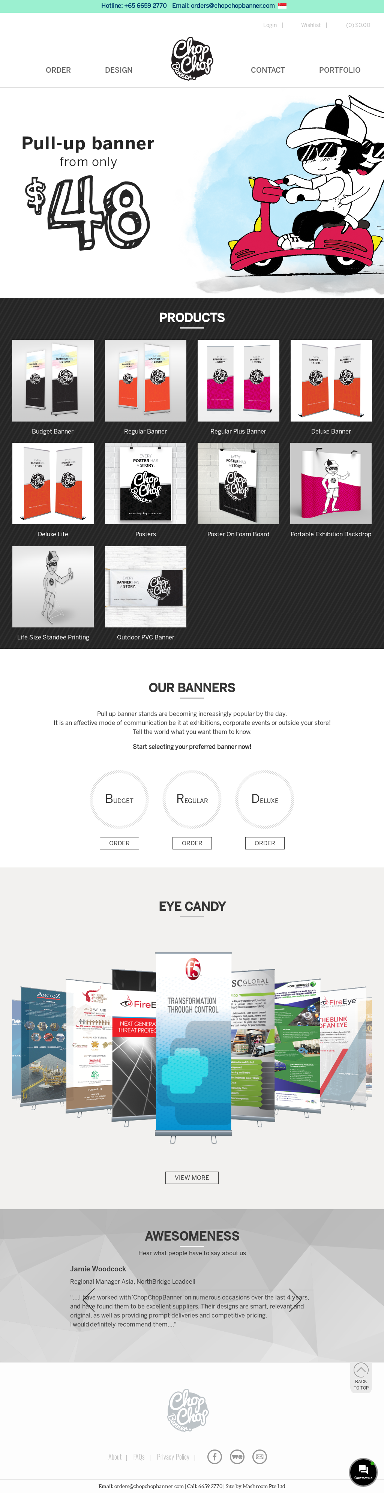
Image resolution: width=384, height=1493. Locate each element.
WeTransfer (237, 1456)
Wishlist (311, 25)
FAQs (139, 1456)
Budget (119, 799)
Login (270, 25)
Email (259, 1456)
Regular (192, 799)
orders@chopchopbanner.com (233, 6)
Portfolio (340, 71)
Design (119, 71)
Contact (268, 71)
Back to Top (361, 1385)
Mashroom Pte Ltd (264, 1486)
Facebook (214, 1456)
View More (192, 1178)
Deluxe (265, 799)
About (115, 1456)
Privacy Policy (173, 1456)
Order (58, 71)
